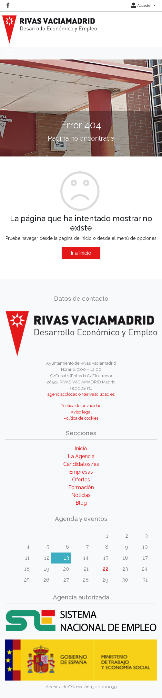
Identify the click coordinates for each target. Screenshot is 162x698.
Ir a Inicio (81, 253)
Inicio (81, 449)
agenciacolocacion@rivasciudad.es (81, 394)
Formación (81, 487)
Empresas (81, 472)
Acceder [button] (142, 5)
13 (66, 558)
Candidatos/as (81, 464)
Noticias (81, 495)
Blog (81, 503)
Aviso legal (81, 412)
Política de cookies (81, 418)
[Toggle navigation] (8, 53)
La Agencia (81, 456)
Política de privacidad (81, 405)
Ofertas (81, 480)
